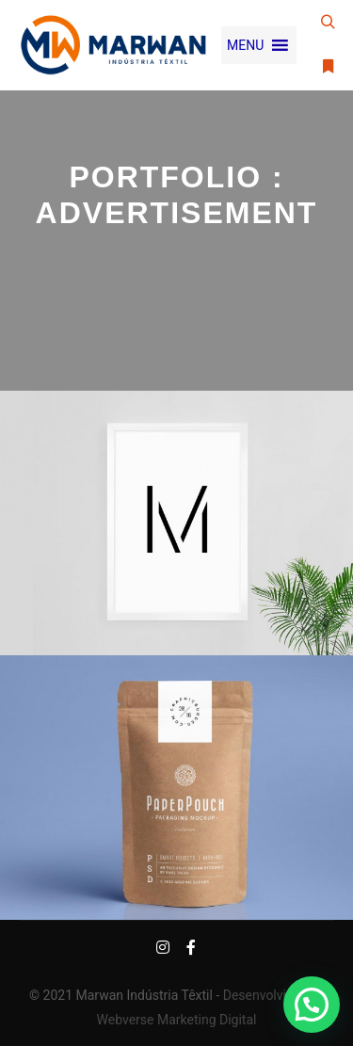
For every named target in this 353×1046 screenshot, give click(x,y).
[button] (245, 45)
